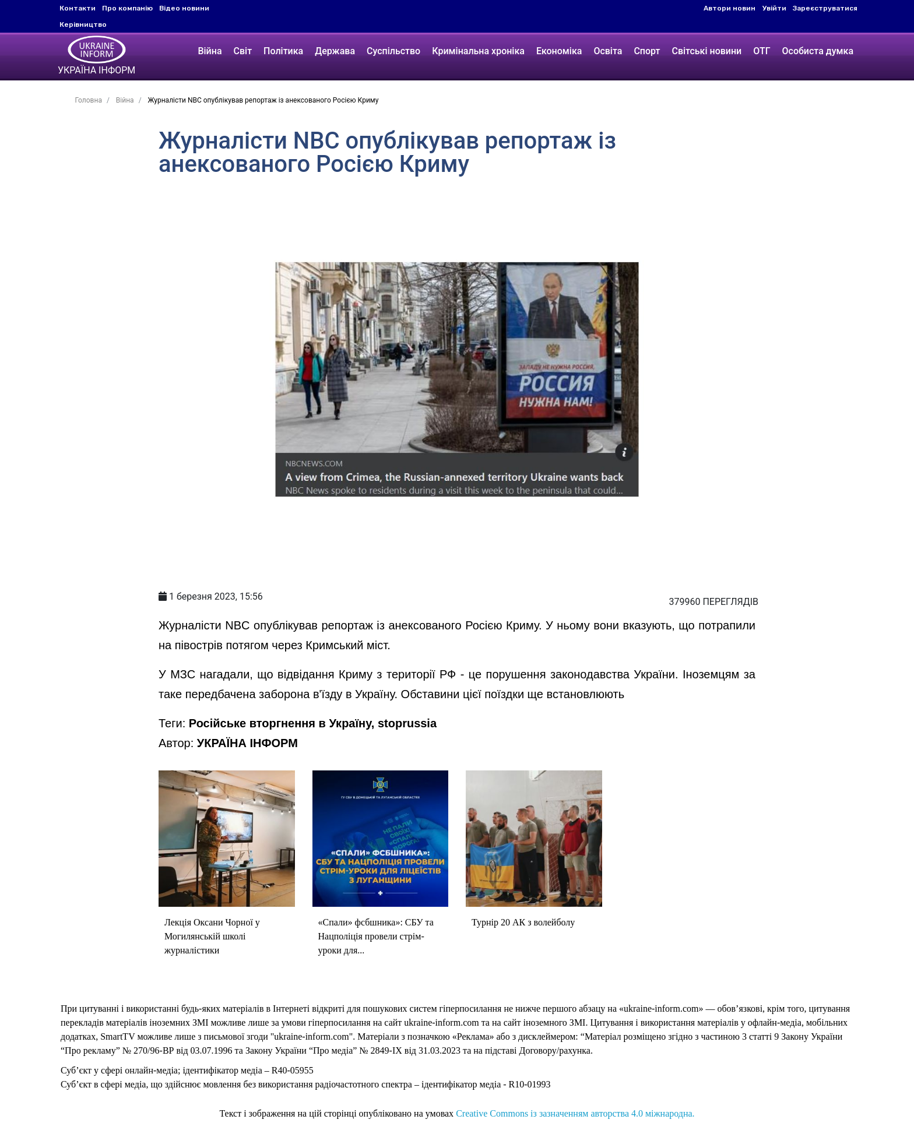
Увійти (774, 8)
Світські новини (706, 51)
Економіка (559, 51)
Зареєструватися (825, 8)
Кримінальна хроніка (478, 51)
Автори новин (729, 8)
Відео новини (184, 8)
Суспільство (393, 51)
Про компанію (127, 8)
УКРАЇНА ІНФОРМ (247, 743)
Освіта (607, 51)
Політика (283, 51)
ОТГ (761, 51)
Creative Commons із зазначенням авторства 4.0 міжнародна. (575, 1113)
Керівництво (83, 24)
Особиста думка (817, 51)
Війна (210, 51)
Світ (243, 51)
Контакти (77, 8)
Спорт (647, 51)
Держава (335, 51)
